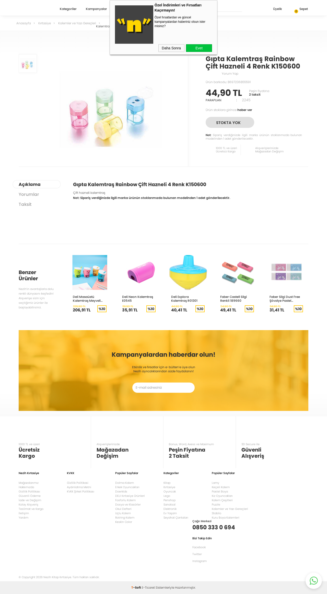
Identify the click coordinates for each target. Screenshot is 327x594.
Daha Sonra (171, 48)
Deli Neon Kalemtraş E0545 (137, 299)
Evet (199, 48)
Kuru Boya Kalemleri (225, 517)
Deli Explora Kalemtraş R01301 (184, 299)
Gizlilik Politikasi (77, 483)
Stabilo (216, 513)
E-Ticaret (148, 587)
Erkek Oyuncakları (127, 487)
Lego (167, 496)
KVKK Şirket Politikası (80, 491)
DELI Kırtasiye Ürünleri (130, 496)
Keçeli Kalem (221, 487)
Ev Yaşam (170, 513)
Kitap (167, 483)
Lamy (215, 483)
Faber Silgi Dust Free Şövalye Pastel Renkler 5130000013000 (285, 299)
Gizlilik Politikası (29, 491)
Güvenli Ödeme (30, 496)
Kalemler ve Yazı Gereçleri (230, 509)
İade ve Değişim (30, 500)
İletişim (24, 513)
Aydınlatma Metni (79, 487)
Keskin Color (123, 522)
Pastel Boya (220, 491)
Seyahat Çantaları (176, 517)
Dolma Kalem (124, 483)
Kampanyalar (96, 9)
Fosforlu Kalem (125, 500)
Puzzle (216, 504)
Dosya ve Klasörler (128, 504)
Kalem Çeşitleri (222, 500)
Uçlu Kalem (123, 513)
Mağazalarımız (29, 483)
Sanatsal (170, 504)
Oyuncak (170, 491)
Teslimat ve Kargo (31, 509)
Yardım (23, 517)
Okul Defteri (123, 509)
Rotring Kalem (124, 517)
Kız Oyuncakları (222, 496)
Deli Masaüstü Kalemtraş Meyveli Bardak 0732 (87, 299)
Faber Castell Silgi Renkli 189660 (233, 299)
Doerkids (121, 491)
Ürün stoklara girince (229, 110)
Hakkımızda (26, 487)
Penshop (170, 500)
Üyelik (273, 9)
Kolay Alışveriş (28, 504)
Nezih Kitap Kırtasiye (33, 9)
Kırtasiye (169, 487)
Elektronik (170, 509)
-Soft (136, 587)
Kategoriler (68, 9)
